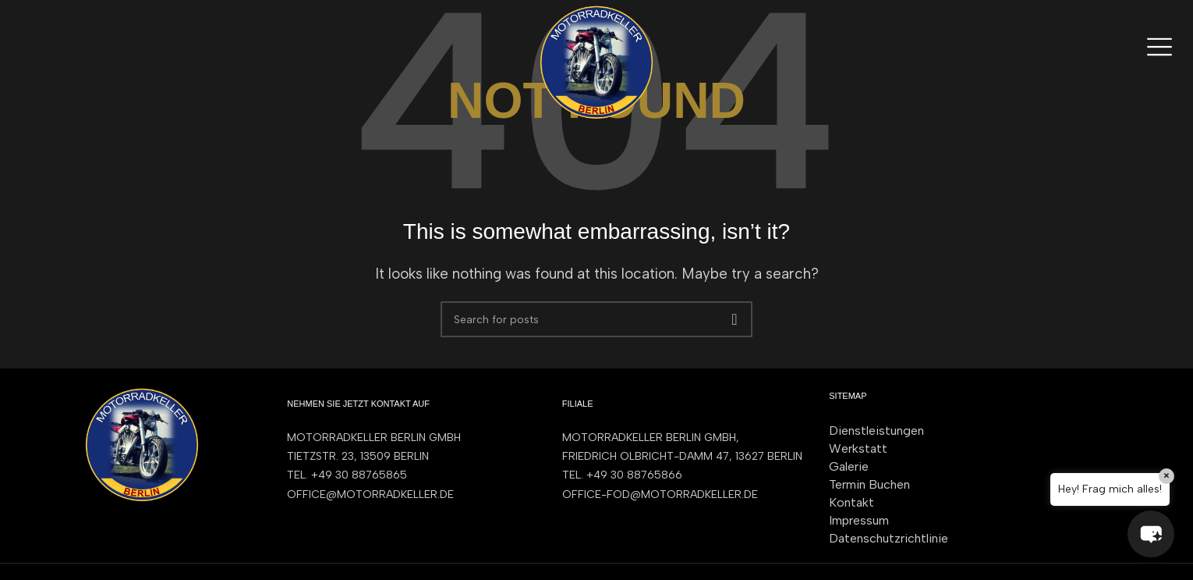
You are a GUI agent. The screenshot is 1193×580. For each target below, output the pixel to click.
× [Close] (1166, 475)
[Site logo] (596, 61)
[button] (1150, 533)
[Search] (596, 319)
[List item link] (408, 475)
